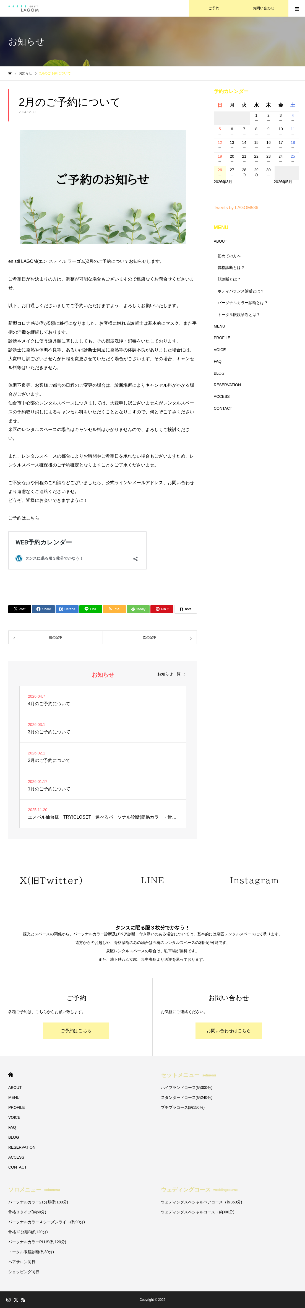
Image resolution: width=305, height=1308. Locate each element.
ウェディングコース (199, 1190)
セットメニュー (188, 1075)
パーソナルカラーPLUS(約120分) (37, 1242)
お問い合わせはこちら (229, 1030)
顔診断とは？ (229, 279)
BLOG (219, 373)
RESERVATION (227, 385)
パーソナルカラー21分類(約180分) (38, 1202)
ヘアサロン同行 (21, 1262)
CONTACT (223, 408)
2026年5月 (283, 182)
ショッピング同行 (23, 1272)
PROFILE (222, 338)
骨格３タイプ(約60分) (27, 1212)
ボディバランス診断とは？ (241, 291)
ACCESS (222, 396)
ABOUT (220, 241)
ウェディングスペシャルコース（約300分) (197, 1212)
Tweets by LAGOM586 (236, 207)
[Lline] (90, 609)
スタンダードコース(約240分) (187, 1097)
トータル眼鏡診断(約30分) (31, 1252)
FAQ (217, 361)
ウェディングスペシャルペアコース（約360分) (201, 1202)
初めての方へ (229, 256)
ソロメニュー (34, 1190)
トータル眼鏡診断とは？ (239, 314)
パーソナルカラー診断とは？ (243, 302)
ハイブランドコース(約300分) (187, 1087)
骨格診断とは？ (231, 267)
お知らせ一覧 (169, 674)
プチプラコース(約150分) (183, 1107)
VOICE (220, 349)
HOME (10, 1074)
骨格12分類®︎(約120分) (28, 1232)
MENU (219, 326)
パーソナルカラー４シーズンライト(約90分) (46, 1222)
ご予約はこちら (76, 1030)
